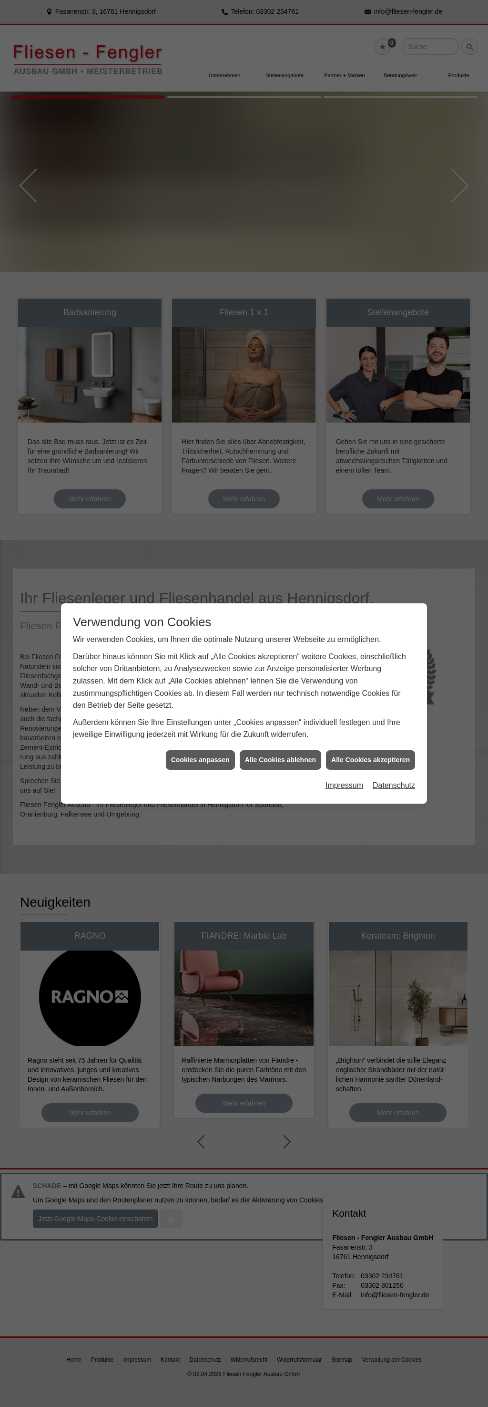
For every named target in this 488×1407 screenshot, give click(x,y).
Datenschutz (394, 771)
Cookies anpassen (200, 745)
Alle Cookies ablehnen (280, 745)
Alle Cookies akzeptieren (370, 745)
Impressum (344, 771)
